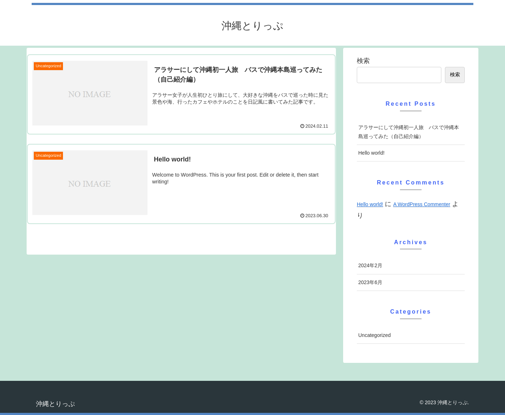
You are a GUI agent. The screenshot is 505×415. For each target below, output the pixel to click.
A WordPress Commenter (421, 204)
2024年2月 (370, 265)
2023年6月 (370, 282)
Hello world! (371, 153)
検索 (363, 60)
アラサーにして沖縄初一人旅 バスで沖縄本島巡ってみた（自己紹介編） (408, 131)
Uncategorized (374, 335)
